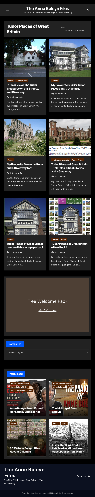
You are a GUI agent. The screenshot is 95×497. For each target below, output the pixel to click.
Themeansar (67, 493)
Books (10, 80)
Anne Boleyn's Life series (21, 391)
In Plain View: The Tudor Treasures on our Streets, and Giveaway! (23, 88)
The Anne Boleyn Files (47, 8)
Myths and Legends (61, 160)
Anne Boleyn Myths (19, 387)
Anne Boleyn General (20, 383)
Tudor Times (22, 80)
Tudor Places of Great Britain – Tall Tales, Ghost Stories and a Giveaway (69, 168)
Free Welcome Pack (47, 301)
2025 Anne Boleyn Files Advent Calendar (25, 450)
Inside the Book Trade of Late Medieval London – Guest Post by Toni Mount (68, 448)
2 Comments (16, 173)
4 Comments (60, 252)
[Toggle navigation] (8, 9)
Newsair (55, 493)
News (10, 160)
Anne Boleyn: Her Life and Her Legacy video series (26, 410)
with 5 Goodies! (47, 310)
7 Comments (60, 93)
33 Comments (16, 97)
